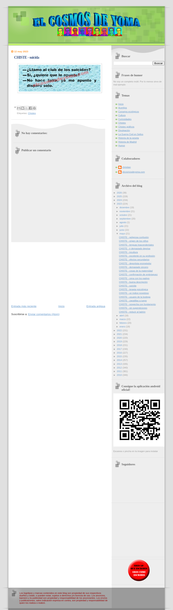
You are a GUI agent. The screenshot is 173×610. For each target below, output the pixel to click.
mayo (122, 233)
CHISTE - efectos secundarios (134, 259)
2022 (120, 330)
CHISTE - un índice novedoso (134, 293)
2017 (120, 349)
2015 (120, 356)
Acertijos (122, 107)
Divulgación (124, 130)
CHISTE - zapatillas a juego (133, 300)
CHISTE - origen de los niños (133, 241)
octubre (123, 215)
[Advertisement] (58, 273)
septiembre (125, 218)
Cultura (122, 115)
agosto (123, 222)
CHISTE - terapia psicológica (133, 289)
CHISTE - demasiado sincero (133, 267)
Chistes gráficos (126, 126)
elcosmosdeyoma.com (133, 172)
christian (126, 167)
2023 (120, 204)
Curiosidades (124, 119)
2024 (120, 200)
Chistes (32, 113)
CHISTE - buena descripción (133, 282)
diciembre (124, 207)
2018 (120, 345)
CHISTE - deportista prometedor (135, 263)
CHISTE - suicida (127, 285)
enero (122, 326)
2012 (120, 367)
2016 (120, 352)
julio (121, 226)
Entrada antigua (95, 306)
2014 (120, 360)
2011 (120, 371)
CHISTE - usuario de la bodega (135, 297)
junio (122, 230)
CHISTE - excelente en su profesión (137, 256)
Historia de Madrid (127, 142)
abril (121, 315)
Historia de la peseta (128, 138)
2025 (120, 196)
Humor (121, 145)
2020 (120, 338)
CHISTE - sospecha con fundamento (137, 304)
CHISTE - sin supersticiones (133, 308)
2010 (120, 375)
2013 (120, 364)
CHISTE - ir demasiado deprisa (134, 248)
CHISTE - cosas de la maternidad (136, 271)
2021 (120, 334)
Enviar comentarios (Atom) (43, 314)
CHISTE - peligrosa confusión (134, 237)
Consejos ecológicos (128, 111)
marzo (122, 319)
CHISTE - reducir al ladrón (132, 312)
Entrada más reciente (24, 306)
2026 (120, 192)
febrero (123, 323)
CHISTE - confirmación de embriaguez (138, 274)
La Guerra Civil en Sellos (130, 134)
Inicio (61, 306)
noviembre (125, 211)
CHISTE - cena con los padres (134, 278)
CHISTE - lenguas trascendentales (136, 245)
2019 (120, 341)
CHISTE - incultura (128, 252)
